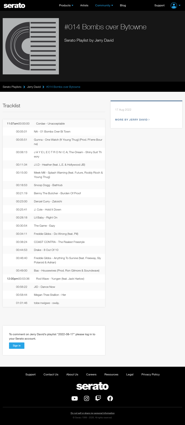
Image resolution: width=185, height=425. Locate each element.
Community (102, 5)
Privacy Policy (150, 374)
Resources (111, 374)
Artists (84, 5)
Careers (91, 374)
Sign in (17, 345)
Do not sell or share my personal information (93, 413)
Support (159, 5)
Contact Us (51, 374)
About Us (72, 374)
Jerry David (34, 86)
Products (65, 5)
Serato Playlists (12, 86)
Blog (123, 5)
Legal (130, 374)
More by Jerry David (132, 119)
